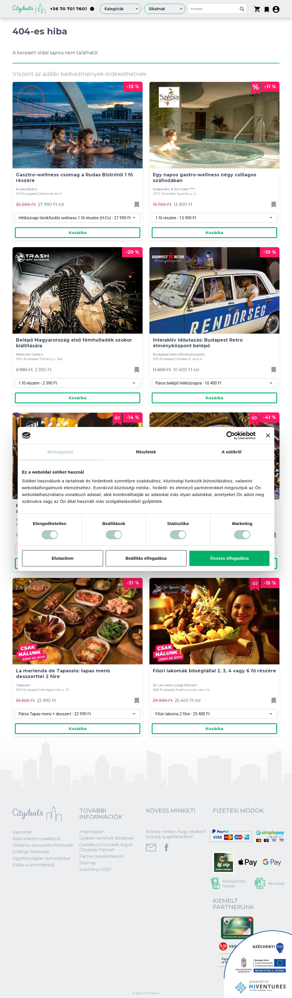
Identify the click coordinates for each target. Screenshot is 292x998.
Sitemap (87, 862)
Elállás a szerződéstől (33, 864)
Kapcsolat (22, 832)
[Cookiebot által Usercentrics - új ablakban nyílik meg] (231, 435)
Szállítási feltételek (31, 851)
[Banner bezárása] (268, 435)
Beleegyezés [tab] (60, 451)
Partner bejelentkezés (101, 856)
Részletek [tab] (146, 451)
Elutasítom (63, 558)
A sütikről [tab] (232, 451)
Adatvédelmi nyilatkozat (37, 838)
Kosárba (77, 232)
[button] (266, 8)
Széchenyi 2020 (95, 869)
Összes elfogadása (229, 558)
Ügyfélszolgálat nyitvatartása (41, 858)
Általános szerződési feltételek (43, 845)
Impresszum (92, 831)
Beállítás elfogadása (146, 558)
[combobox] (120, 9)
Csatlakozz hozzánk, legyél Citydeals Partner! (106, 847)
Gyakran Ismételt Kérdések (106, 838)
